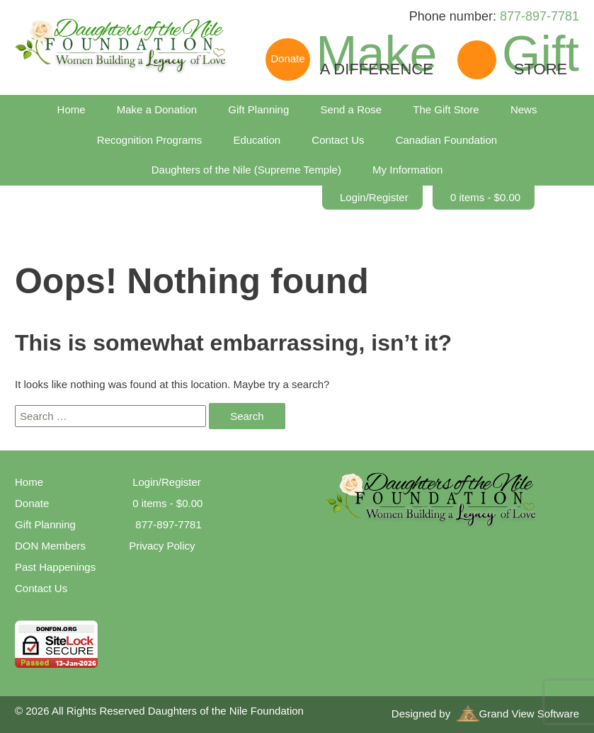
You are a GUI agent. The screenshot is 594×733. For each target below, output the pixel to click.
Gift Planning (258, 109)
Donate (32, 503)
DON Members (50, 546)
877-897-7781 (539, 16)
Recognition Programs (149, 140)
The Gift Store (446, 109)
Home (71, 109)
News (523, 109)
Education (256, 140)
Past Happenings (55, 567)
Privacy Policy (162, 546)
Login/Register (374, 197)
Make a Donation (157, 109)
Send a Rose (351, 109)
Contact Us (338, 140)
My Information (407, 170)
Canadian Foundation (446, 140)
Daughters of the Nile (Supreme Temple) (246, 170)
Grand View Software (518, 714)
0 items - (485, 197)
